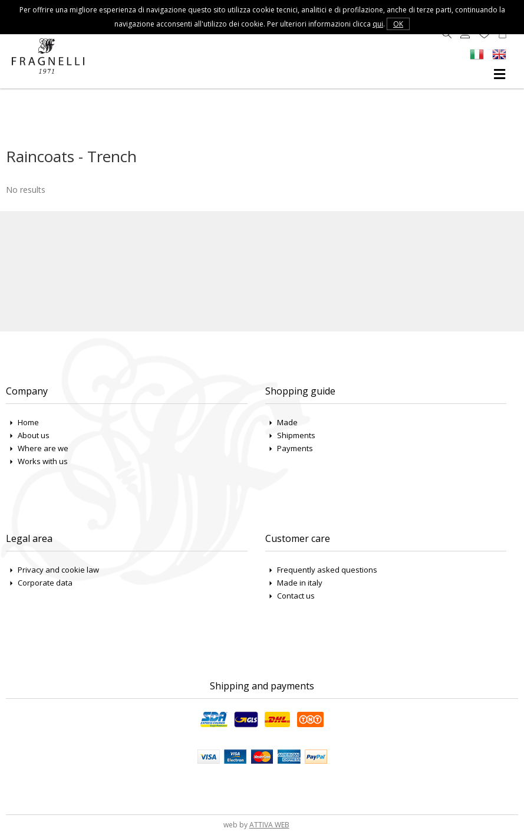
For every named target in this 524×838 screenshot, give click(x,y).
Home (28, 422)
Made (287, 422)
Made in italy (299, 582)
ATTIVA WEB (269, 825)
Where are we (43, 448)
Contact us (296, 595)
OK (398, 24)
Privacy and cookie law (58, 569)
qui (378, 24)
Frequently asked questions (327, 569)
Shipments (296, 435)
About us (34, 435)
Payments (295, 448)
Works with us (43, 461)
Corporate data (45, 582)
